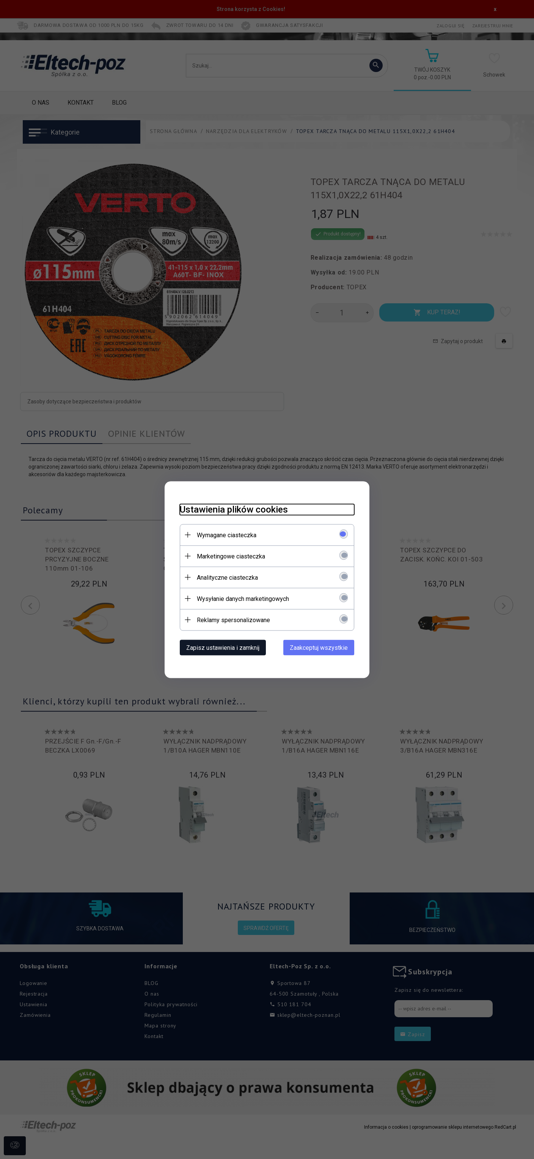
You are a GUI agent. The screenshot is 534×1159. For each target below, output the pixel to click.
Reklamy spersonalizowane (233, 619)
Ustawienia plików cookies (234, 509)
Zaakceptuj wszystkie (319, 647)
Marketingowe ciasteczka (231, 556)
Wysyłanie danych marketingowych (243, 598)
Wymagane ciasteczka (226, 534)
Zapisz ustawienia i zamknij (222, 647)
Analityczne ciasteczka (227, 577)
